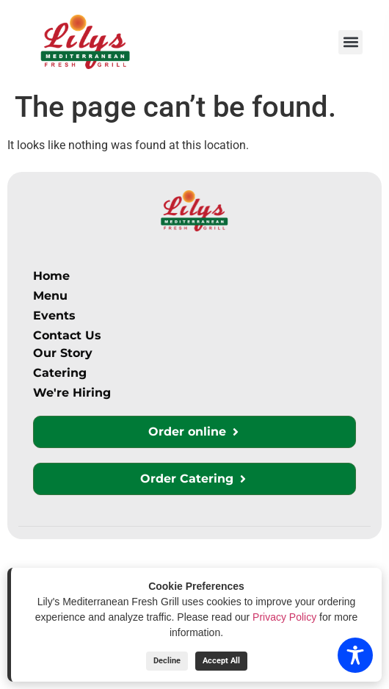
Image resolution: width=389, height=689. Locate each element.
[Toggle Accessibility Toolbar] (355, 655)
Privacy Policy (284, 617)
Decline (167, 660)
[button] (350, 42)
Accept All (221, 660)
